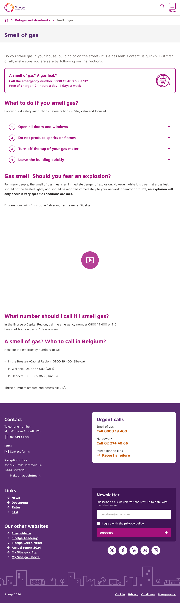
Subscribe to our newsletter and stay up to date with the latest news (132, 503)
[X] (112, 550)
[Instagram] (155, 550)
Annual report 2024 (23, 547)
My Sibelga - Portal (23, 557)
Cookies (120, 594)
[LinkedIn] (134, 550)
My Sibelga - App (21, 552)
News (13, 498)
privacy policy (134, 523)
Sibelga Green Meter (24, 543)
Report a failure (113, 455)
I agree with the (123, 523)
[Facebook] (123, 550)
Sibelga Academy (22, 538)
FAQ (12, 512)
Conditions (148, 594)
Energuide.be (18, 533)
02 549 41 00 (16, 437)
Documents (17, 502)
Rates (13, 507)
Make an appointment (22, 475)
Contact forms (17, 451)
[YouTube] (144, 550)
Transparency (167, 594)
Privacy (133, 594)
